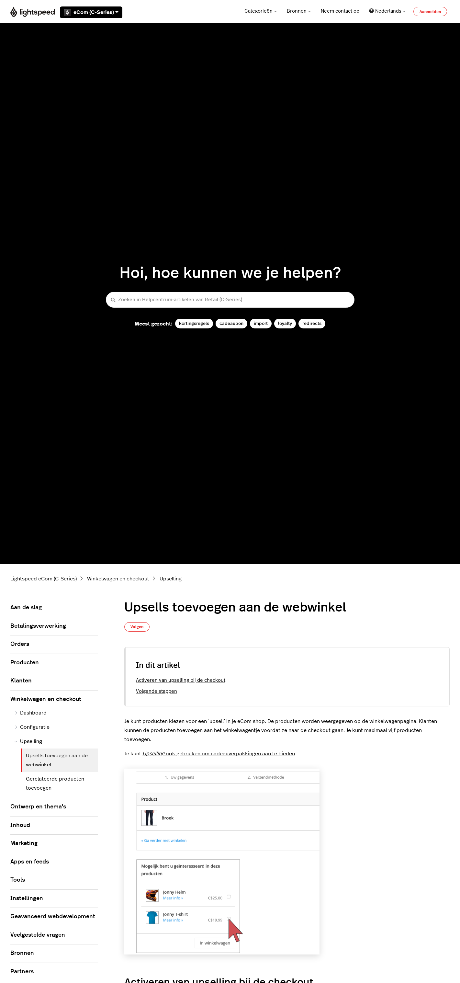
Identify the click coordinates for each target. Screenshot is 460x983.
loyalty (285, 323)
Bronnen (299, 11)
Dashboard (30, 712)
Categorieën (260, 11)
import (261, 323)
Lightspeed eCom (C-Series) (43, 578)
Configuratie (32, 727)
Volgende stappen (156, 691)
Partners (22, 972)
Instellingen (26, 898)
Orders (19, 644)
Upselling (171, 578)
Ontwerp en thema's (38, 807)
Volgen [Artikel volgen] (136, 627)
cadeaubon (231, 323)
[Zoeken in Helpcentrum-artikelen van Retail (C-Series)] (230, 300)
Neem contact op (340, 11)
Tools (17, 880)
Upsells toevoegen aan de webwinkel (57, 760)
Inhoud (20, 825)
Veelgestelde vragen (37, 935)
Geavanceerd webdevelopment (52, 917)
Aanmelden (430, 12)
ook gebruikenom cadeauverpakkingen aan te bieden (218, 753)
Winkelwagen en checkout (118, 578)
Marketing (24, 843)
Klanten (21, 681)
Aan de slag (26, 608)
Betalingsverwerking (38, 626)
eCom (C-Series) (91, 12)
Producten (24, 663)
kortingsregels (194, 323)
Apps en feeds (29, 862)
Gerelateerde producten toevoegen (55, 783)
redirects (311, 323)
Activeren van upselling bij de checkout (180, 680)
